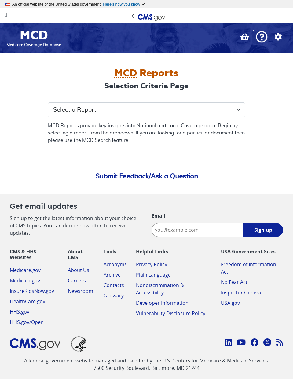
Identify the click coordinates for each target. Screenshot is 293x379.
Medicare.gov (25, 270)
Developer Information (162, 303)
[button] (262, 37)
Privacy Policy (151, 264)
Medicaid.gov (25, 280)
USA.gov (230, 303)
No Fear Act (234, 282)
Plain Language (153, 274)
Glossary (114, 295)
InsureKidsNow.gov (32, 291)
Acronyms (115, 264)
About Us (78, 270)
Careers (77, 280)
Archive (112, 274)
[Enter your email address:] (197, 230)
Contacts (114, 285)
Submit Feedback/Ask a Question (146, 176)
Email (158, 215)
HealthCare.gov (27, 301)
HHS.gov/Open (27, 322)
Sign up (263, 229)
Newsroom (80, 291)
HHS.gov (19, 311)
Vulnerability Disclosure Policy (170, 313)
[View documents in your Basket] (245, 38)
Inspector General (241, 292)
